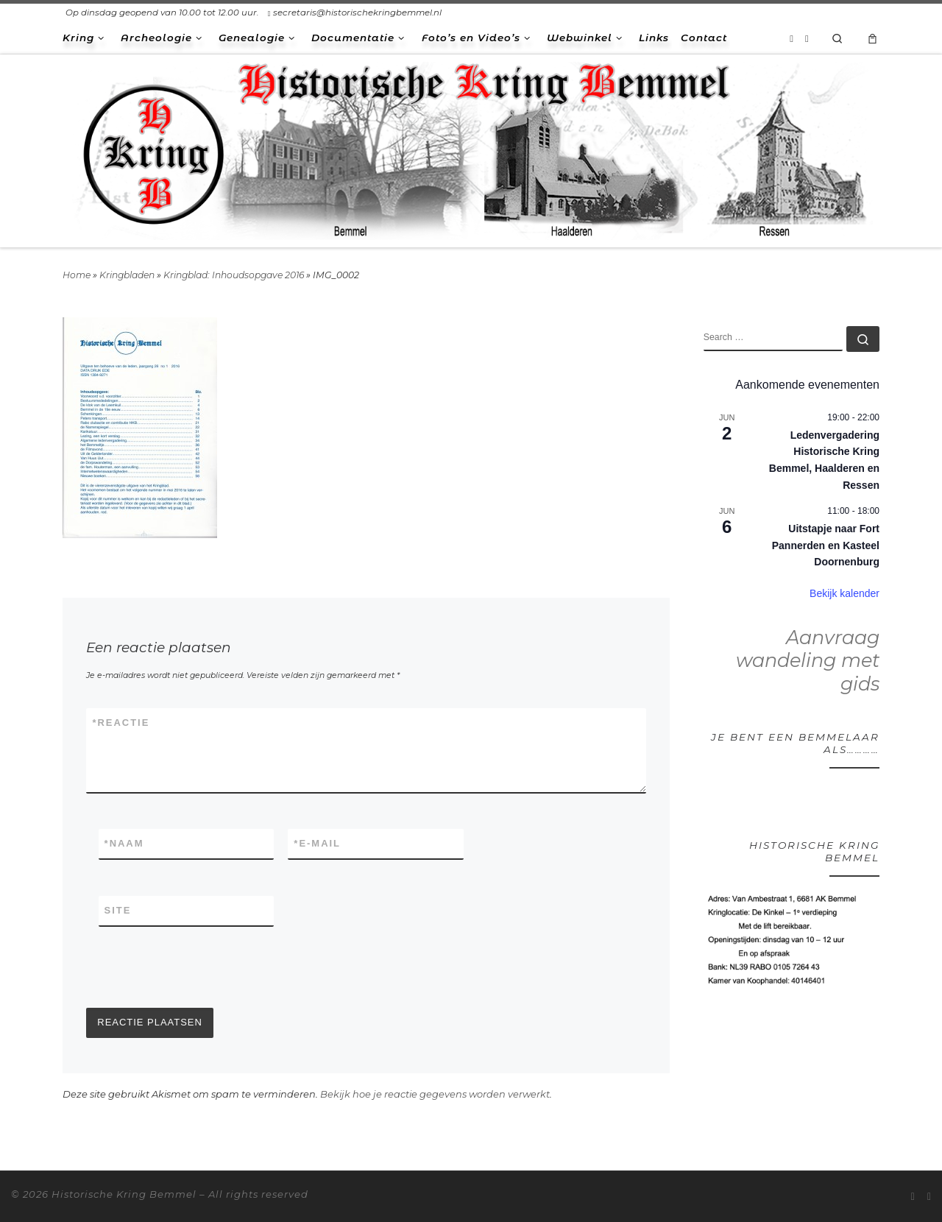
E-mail (317, 843)
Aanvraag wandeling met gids (807, 661)
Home (77, 274)
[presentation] (198, 967)
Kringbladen (127, 274)
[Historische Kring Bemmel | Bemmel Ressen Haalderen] (471, 148)
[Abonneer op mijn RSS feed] (791, 38)
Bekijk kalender (844, 593)
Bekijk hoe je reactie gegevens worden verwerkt (435, 1094)
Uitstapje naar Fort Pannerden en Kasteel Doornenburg (825, 545)
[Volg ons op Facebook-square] (807, 38)
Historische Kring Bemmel (124, 1194)
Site (118, 910)
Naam (124, 843)
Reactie (120, 723)
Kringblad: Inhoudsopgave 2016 (233, 274)
